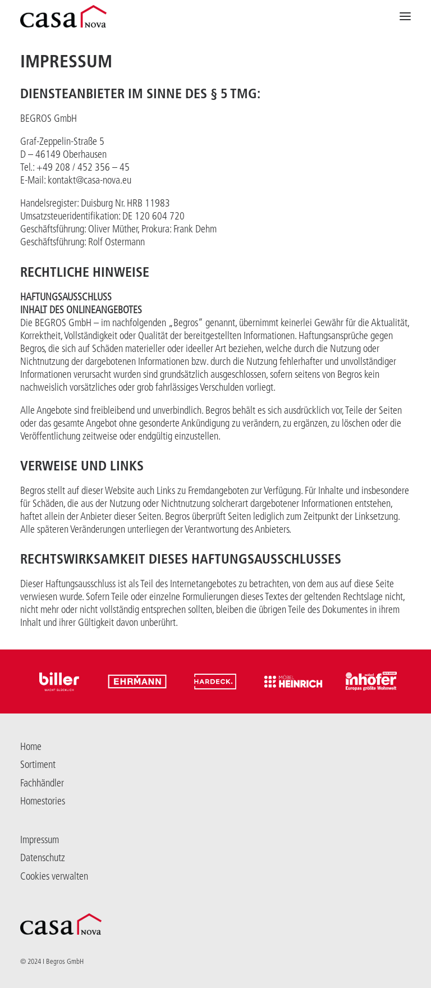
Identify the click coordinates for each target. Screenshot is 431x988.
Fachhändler (42, 783)
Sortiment (38, 764)
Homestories (42, 801)
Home (31, 746)
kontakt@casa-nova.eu (89, 180)
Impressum (39, 840)
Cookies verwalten (54, 876)
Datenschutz (42, 858)
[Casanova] (63, 16)
